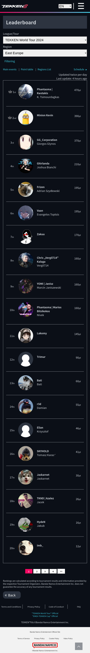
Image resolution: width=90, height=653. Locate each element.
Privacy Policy (33, 606)
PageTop (78, 646)
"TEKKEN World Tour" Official (45, 613)
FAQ (79, 606)
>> (61, 571)
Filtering (9, 61)
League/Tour (11, 34)
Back (12, 595)
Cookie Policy (54, 638)
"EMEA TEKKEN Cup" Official (45, 616)
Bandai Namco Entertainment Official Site (45, 632)
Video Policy (67, 638)
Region (7, 46)
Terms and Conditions (11, 606)
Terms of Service (23, 638)
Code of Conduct (56, 606)
